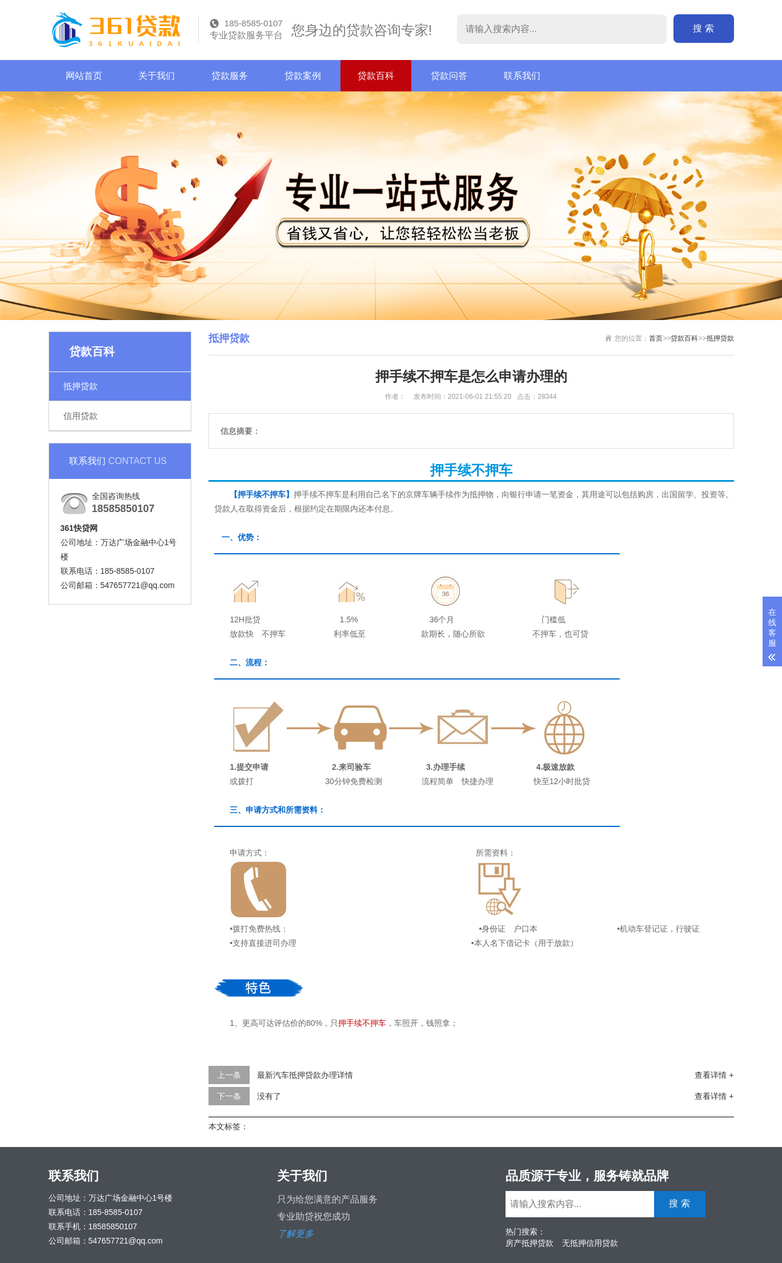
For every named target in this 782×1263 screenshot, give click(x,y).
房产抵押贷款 (530, 1243)
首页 (656, 338)
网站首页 (84, 76)
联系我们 (522, 76)
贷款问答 (449, 76)
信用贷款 (80, 416)
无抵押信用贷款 (590, 1243)
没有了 (269, 1096)
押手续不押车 (362, 1023)
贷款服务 (229, 76)
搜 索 (703, 28)
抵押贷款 (80, 386)
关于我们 (156, 76)
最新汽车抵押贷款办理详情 (305, 1075)
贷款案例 (302, 76)
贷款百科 (376, 76)
